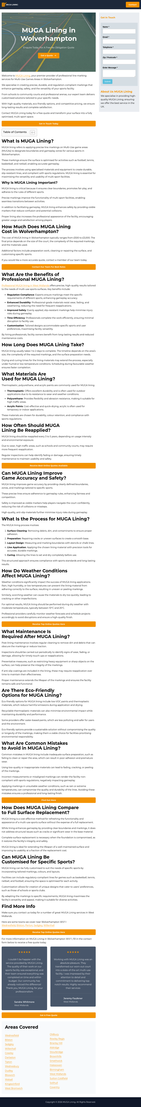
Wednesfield (8, 925)
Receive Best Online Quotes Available (48, 465)
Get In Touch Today (48, 123)
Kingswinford (12, 1084)
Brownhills (56, 1056)
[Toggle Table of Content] (31, 132)
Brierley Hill (56, 1043)
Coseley (9, 1053)
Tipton (8, 1062)
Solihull (54, 1083)
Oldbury (54, 1034)
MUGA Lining (23, 75)
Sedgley (38, 925)
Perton (29, 925)
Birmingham (57, 1069)
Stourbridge (56, 1052)
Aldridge (54, 1047)
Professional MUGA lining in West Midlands (26, 285)
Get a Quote (49, 55)
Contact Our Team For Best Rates (48, 267)
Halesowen (56, 1065)
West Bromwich (14, 1088)
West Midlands (58, 1074)
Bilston (20, 925)
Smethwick (56, 1060)
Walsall (9, 1079)
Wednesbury (12, 1066)
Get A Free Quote (48, 1015)
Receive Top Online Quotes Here (48, 624)
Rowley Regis (57, 1038)
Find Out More (48, 800)
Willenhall (49, 925)
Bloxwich (10, 1075)
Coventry (55, 1087)
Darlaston (10, 1057)
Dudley (9, 1070)
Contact (133, 4)
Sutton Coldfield (59, 1078)
